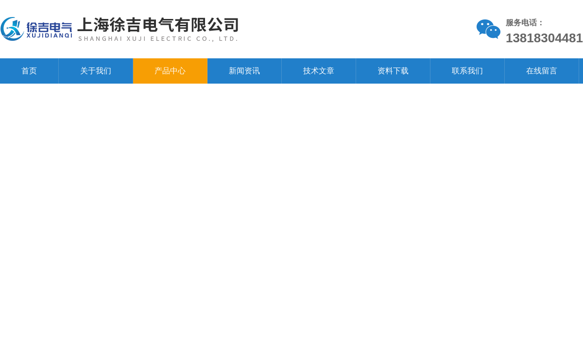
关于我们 (95, 71)
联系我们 (467, 71)
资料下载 (393, 71)
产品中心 (170, 71)
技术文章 (318, 71)
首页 (29, 71)
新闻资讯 (244, 71)
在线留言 (541, 71)
